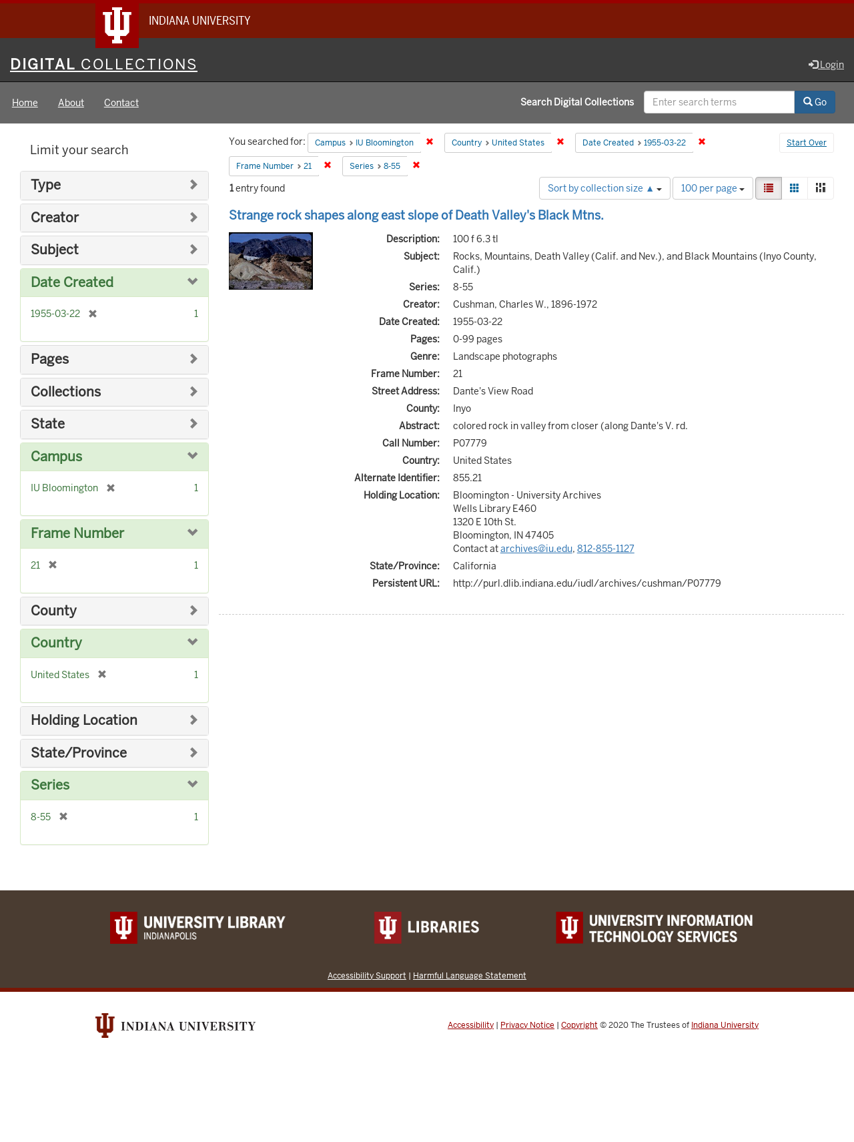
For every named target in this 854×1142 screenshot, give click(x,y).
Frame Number (77, 533)
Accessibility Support (367, 975)
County (54, 611)
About (71, 103)
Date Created (72, 282)
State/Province (79, 753)
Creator (55, 218)
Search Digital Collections (577, 102)
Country (56, 643)
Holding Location (84, 720)
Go (815, 102)
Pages (50, 359)
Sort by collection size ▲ (605, 188)
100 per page (713, 188)
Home (25, 103)
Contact (121, 103)
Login (826, 65)
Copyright (579, 1025)
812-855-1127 (605, 549)
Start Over (807, 142)
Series (50, 785)
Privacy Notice (527, 1025)
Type (46, 185)
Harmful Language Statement (469, 975)
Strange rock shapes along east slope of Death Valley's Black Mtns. (416, 215)
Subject (55, 250)
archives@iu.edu (536, 549)
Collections (66, 392)
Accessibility (471, 1025)
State (48, 424)
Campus (56, 457)
